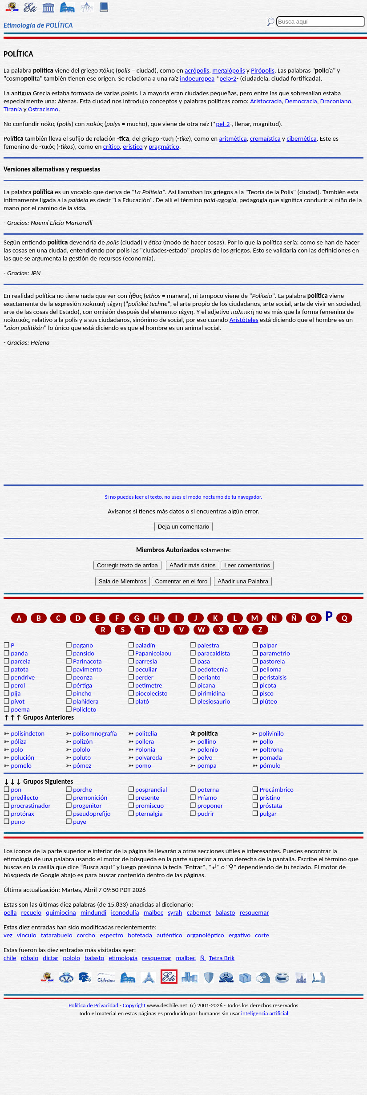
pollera (144, 741)
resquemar (254, 912)
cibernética (301, 138)
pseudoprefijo (92, 814)
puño (18, 822)
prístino (270, 798)
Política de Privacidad (94, 1005)
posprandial (151, 790)
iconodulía (125, 912)
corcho (86, 935)
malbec (153, 912)
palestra (208, 645)
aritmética (233, 138)
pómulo (270, 765)
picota (268, 685)
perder (144, 677)
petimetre (148, 685)
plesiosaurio (214, 701)
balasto (225, 912)
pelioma (271, 669)
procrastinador (30, 806)
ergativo (239, 935)
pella (10, 912)
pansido (83, 653)
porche (82, 790)
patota (19, 669)
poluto (82, 757)
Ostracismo (43, 109)
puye (79, 822)
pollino (207, 741)
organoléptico (205, 935)
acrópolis (197, 70)
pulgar (268, 814)
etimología (123, 958)
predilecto (24, 798)
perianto (209, 677)
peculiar (146, 669)
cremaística (265, 138)
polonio (208, 749)
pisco (267, 693)
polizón (83, 741)
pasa (204, 661)
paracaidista (214, 653)
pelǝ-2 (227, 78)
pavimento (87, 669)
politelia (146, 733)
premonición (90, 798)
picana (206, 685)
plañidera (85, 701)
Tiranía (13, 109)
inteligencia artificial (264, 1013)
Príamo (207, 798)
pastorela (272, 661)
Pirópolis (262, 70)
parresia (146, 661)
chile (10, 958)
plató (142, 701)
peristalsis (273, 677)
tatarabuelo (57, 935)
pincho (82, 693)
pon (16, 790)
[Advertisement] (183, 415)
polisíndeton (27, 733)
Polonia (145, 749)
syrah (175, 912)
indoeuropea (197, 78)
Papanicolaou (153, 653)
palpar (268, 645)
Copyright (134, 1005)
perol (18, 685)
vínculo (26, 935)
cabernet (199, 912)
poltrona (271, 749)
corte (262, 935)
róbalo (29, 958)
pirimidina (211, 693)
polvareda (148, 757)
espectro (111, 935)
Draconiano (335, 101)
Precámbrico (277, 790)
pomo (143, 765)
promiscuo (149, 806)
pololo (81, 749)
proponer (210, 806)
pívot (17, 701)
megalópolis (228, 70)
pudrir (206, 814)
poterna (208, 790)
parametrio (275, 653)
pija (15, 693)
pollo (267, 741)
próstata (271, 806)
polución (22, 757)
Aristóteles (244, 320)
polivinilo (271, 733)
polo (17, 749)
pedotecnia (213, 669)
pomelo (21, 765)
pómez (82, 765)
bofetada (140, 935)
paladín (145, 645)
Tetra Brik (222, 958)
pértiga (82, 685)
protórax (22, 814)
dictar (50, 958)
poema (20, 709)
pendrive (23, 677)
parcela (21, 661)
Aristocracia (266, 101)
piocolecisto (151, 693)
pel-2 (223, 124)
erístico (132, 146)
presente (147, 798)
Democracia (301, 101)
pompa (207, 765)
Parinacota (87, 661)
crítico (111, 146)
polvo (205, 757)
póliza (19, 741)
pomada (271, 757)
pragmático (164, 146)
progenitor (87, 806)
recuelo (31, 912)
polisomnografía (95, 733)
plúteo (268, 701)
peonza (83, 677)
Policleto (84, 709)
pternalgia (149, 814)
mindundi (93, 912)
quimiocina (61, 912)
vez (8, 935)
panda (19, 653)
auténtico (169, 935)
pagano (83, 645)
